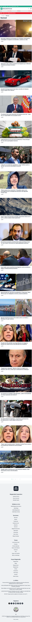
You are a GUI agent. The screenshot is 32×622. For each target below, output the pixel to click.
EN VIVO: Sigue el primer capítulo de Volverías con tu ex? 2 (15, 594)
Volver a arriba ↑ (16, 619)
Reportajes (16, 530)
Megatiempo (15, 567)
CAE (7, 6)
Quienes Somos (16, 496)
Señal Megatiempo (16, 510)
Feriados (15, 544)
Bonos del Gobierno (16, 547)
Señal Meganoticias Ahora (16, 506)
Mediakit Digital (16, 500)
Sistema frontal (13, 6)
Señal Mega (16, 508)
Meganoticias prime (16, 528)
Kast (1, 6)
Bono (17, 6)
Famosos (16, 549)
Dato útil (15, 526)
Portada (3, 15)
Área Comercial (16, 498)
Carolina (15, 574)
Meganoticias (15, 565)
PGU (16, 551)
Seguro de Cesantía (16, 553)
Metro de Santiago (15, 555)
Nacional (15, 517)
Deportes (16, 524)
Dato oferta (15, 534)
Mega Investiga (16, 536)
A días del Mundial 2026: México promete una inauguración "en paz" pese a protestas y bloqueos (15, 586)
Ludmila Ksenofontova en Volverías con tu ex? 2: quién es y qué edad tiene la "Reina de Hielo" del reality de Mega (15, 592)
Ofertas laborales (15, 546)
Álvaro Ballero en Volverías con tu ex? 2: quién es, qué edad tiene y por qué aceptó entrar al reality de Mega (15, 589)
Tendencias (16, 521)
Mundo (15, 519)
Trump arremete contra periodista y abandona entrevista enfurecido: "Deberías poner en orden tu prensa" (15, 583)
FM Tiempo (16, 572)
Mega (16, 563)
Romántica (16, 570)
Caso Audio (4, 6)
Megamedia (15, 561)
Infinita (15, 568)
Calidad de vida (16, 523)
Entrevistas (16, 532)
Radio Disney (15, 576)
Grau (10, 6)
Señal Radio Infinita (16, 511)
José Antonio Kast (15, 542)
